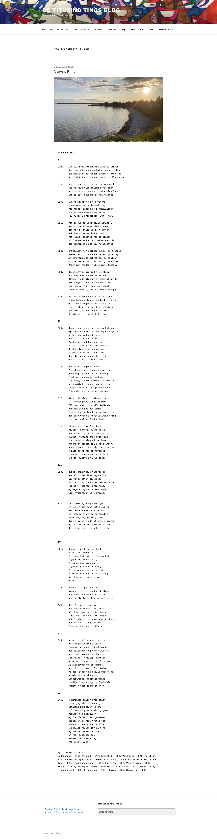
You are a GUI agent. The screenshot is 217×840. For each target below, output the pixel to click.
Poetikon (99, 29)
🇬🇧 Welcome (166, 29)
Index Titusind (81, 29)
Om (133, 29)
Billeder (112, 29)
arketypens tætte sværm (93, 507)
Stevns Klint (64, 71)
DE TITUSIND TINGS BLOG (81, 10)
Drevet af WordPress (51, 833)
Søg (124, 29)
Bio (141, 29)
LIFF (151, 29)
